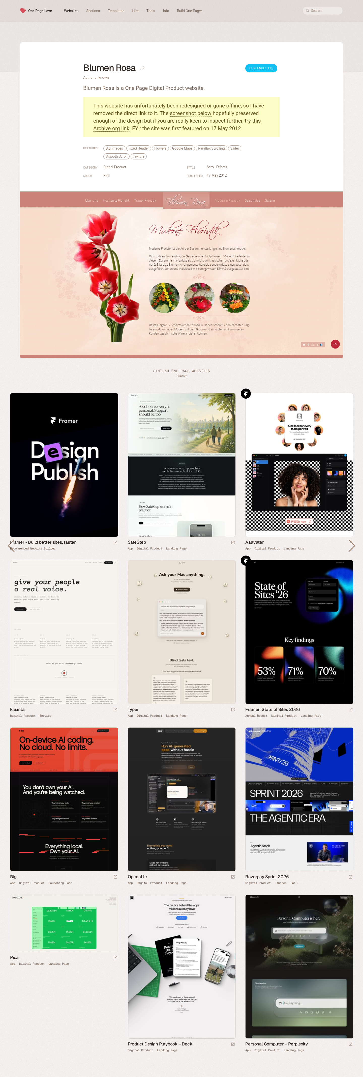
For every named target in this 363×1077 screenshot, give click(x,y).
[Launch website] (233, 542)
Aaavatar (254, 542)
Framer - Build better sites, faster (43, 542)
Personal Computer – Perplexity (276, 1044)
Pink (106, 175)
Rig (13, 876)
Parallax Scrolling (211, 148)
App (130, 548)
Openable (137, 876)
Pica (14, 957)
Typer (133, 709)
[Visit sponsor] (115, 542)
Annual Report (256, 715)
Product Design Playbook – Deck (160, 1044)
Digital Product (114, 167)
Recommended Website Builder (33, 548)
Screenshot (261, 68)
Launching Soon (60, 883)
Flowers (160, 148)
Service (45, 715)
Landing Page (176, 548)
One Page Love (40, 11)
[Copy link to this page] (142, 68)
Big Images (114, 148)
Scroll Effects (217, 167)
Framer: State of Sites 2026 (272, 709)
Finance (281, 883)
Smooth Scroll (116, 156)
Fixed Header (139, 148)
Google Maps (182, 148)
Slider (234, 148)
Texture (138, 156)
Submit (181, 376)
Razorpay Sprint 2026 (267, 876)
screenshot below (190, 113)
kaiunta (17, 709)
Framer (246, 394)
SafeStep (137, 542)
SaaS (294, 883)
